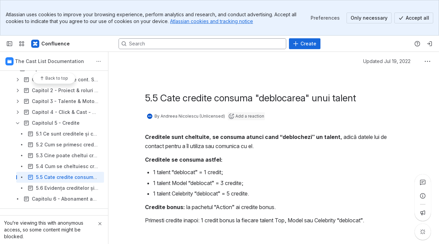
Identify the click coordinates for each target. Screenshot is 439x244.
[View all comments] (422, 182)
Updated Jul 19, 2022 (387, 61)
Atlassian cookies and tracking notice (211, 21)
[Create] (304, 43)
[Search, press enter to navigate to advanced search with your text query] (202, 43)
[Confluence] (51, 43)
